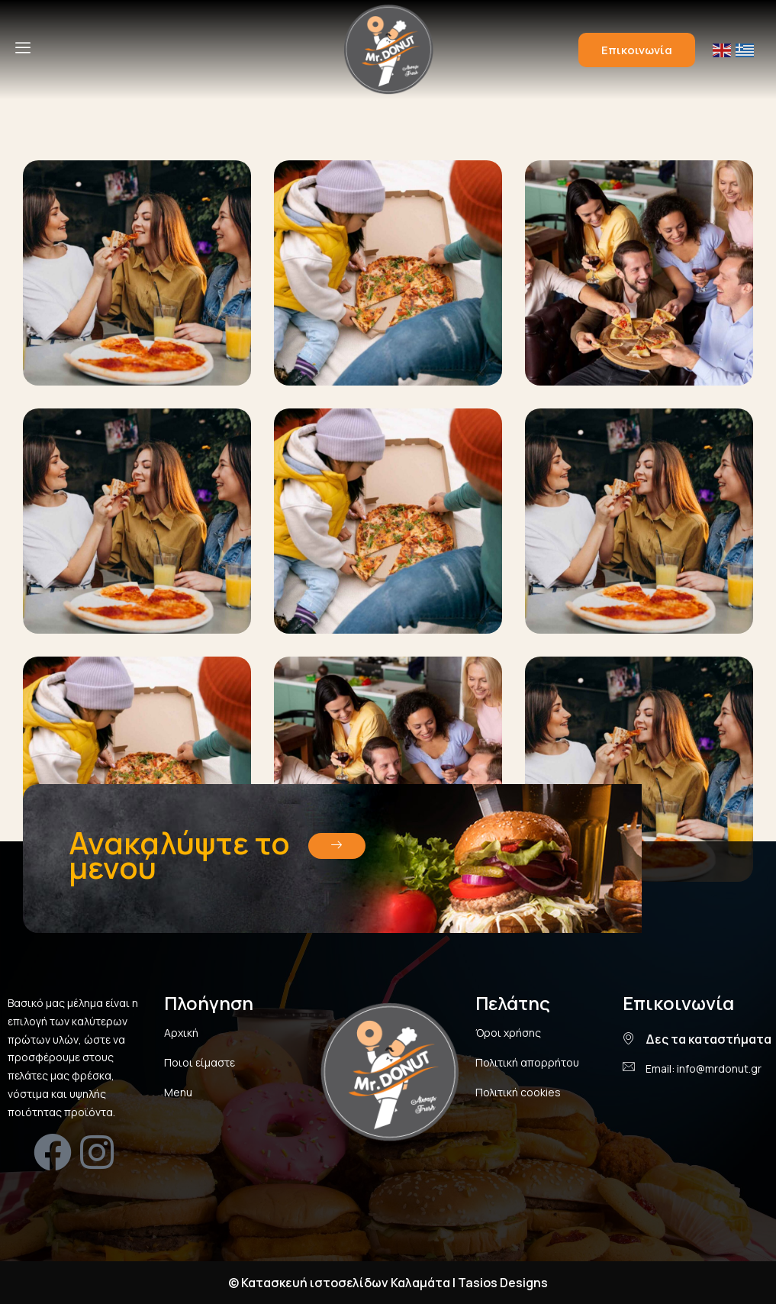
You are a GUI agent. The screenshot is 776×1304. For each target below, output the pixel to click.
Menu (178, 1092)
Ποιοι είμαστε (199, 1062)
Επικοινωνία (636, 50)
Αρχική (181, 1032)
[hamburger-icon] (23, 50)
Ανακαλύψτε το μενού (179, 854)
